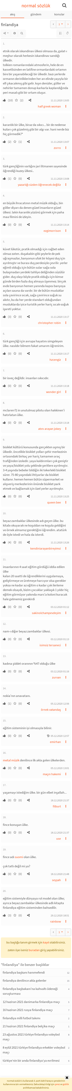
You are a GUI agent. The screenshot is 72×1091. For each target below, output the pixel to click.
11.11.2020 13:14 (60, 224)
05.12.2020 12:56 (60, 703)
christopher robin (49, 323)
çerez (57, 1084)
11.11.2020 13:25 (60, 496)
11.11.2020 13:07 (60, 142)
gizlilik (66, 1084)
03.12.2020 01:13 (60, 639)
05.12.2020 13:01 (60, 768)
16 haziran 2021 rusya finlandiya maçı (28, 1010)
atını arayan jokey (49, 429)
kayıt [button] (46, 942)
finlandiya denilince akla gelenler (24, 980)
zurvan (56, 677)
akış (12, 14)
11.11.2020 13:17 (60, 317)
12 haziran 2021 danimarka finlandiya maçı (31, 1002)
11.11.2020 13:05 (60, 100)
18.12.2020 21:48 (60, 874)
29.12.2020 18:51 (60, 915)
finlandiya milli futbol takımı (21, 1018)
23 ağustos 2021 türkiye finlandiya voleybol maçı (31, 1036)
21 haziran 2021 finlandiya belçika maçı (29, 1026)
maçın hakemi (52, 774)
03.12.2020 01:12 (60, 607)
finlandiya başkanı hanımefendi (24, 972)
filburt (57, 806)
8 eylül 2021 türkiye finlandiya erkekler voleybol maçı (34, 1050)
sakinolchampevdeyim (46, 613)
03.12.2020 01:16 (60, 671)
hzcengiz (55, 359)
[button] (30, 100)
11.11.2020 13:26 (60, 542)
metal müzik (11, 760)
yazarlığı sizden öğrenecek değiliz (39, 185)
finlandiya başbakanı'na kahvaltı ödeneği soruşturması (30, 991)
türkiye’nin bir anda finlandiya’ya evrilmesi (31, 1060)
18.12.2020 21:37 (60, 800)
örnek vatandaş (51, 709)
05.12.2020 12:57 (60, 736)
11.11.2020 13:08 (60, 178)
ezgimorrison (52, 231)
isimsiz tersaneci (50, 645)
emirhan (55, 742)
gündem (36, 14)
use (58, 838)
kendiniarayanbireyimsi (45, 548)
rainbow (55, 921)
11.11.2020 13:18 (60, 386)
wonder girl (53, 392)
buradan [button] (34, 950)
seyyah (56, 880)
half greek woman (49, 106)
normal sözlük (36, 5)
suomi (19, 857)
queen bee (54, 502)
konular (59, 14)
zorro (57, 148)
